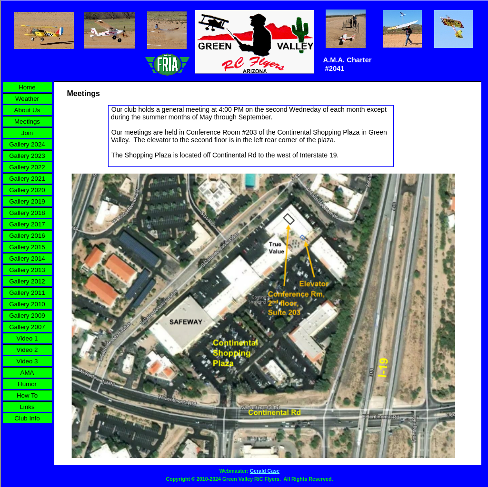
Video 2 (27, 349)
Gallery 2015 (27, 247)
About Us (27, 110)
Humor (27, 384)
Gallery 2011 (27, 292)
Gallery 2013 (27, 269)
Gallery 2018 (27, 212)
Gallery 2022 (27, 167)
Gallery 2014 (27, 258)
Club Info (27, 418)
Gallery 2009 (27, 315)
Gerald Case (264, 471)
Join (27, 132)
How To (27, 395)
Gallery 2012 (27, 281)
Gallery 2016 (27, 235)
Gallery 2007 (27, 327)
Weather (27, 98)
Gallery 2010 (27, 304)
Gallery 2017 (27, 224)
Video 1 (27, 338)
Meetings (27, 121)
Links (27, 406)
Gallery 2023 (27, 155)
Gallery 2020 (27, 190)
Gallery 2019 (27, 201)
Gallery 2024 (27, 144)
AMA (27, 372)
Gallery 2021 (27, 178)
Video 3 (27, 361)
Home (27, 87)
